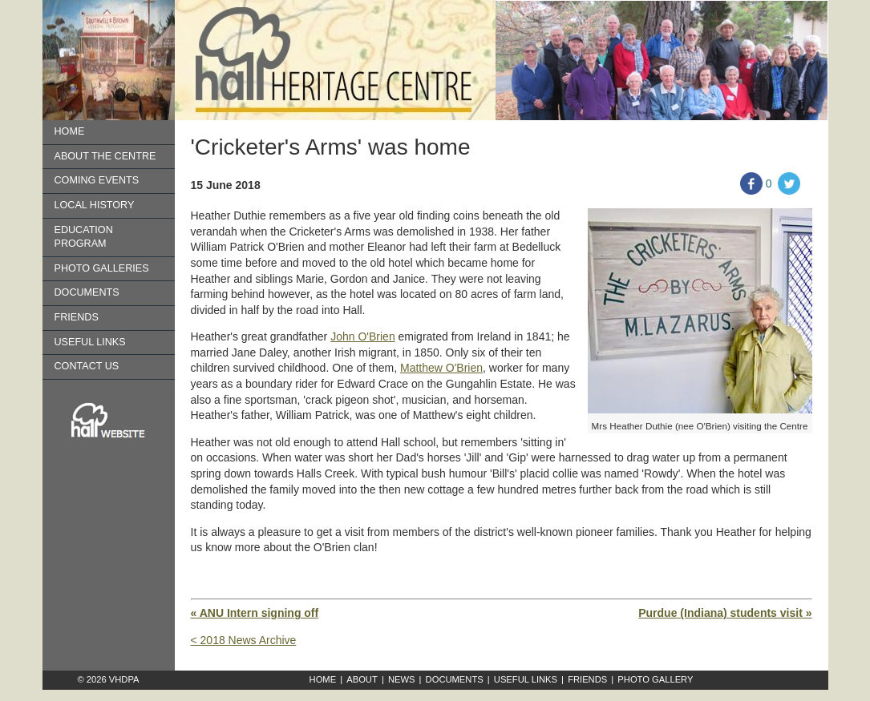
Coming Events (97, 180)
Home (70, 131)
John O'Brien (362, 336)
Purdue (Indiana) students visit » (724, 612)
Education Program (84, 237)
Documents (87, 292)
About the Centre (105, 156)
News (401, 679)
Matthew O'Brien (441, 367)
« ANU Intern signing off (255, 612)
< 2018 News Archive (244, 640)
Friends (77, 317)
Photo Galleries (102, 268)
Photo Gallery (655, 679)
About (362, 679)
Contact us (87, 366)
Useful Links (90, 342)
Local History (95, 205)
